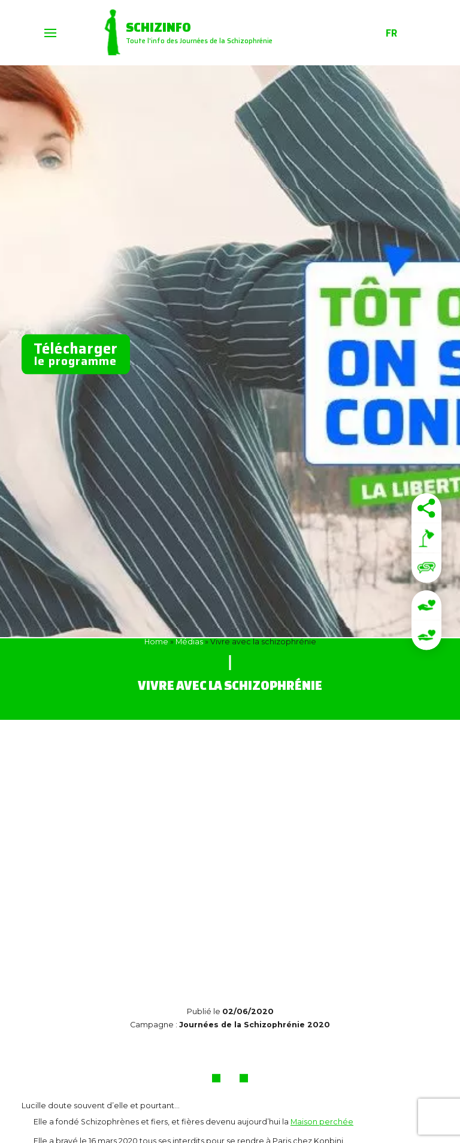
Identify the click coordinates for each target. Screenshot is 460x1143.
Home (156, 641)
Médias (189, 641)
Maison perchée (321, 1121)
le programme (76, 353)
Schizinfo (158, 27)
